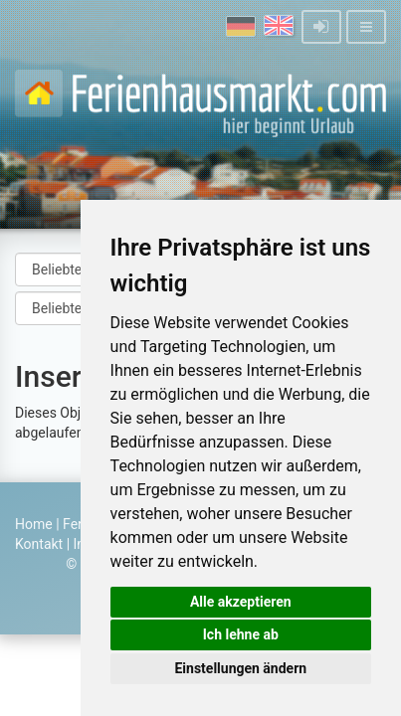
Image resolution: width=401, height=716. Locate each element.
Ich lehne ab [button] (241, 634)
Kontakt (39, 544)
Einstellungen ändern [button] (240, 668)
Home (34, 524)
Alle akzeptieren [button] (241, 602)
